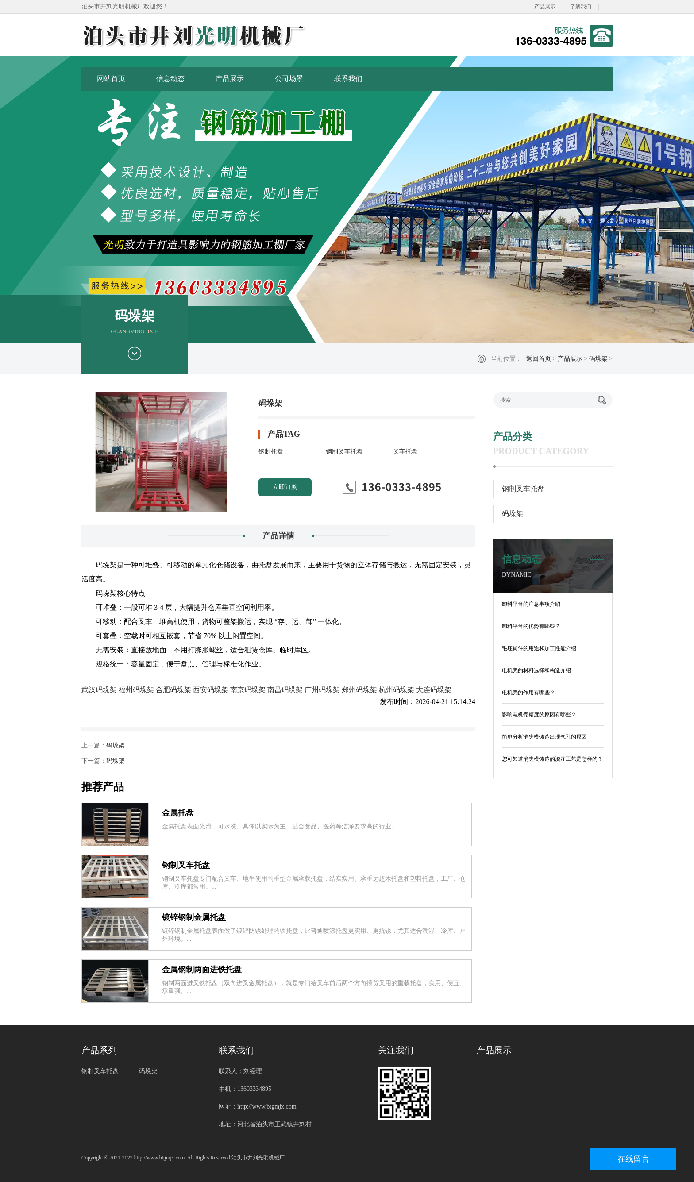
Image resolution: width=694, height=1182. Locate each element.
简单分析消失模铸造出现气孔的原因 (544, 737)
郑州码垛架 (359, 689)
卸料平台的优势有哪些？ (531, 626)
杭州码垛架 (396, 689)
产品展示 (544, 7)
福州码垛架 (136, 689)
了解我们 (580, 7)
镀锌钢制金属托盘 (194, 917)
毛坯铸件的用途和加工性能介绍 (539, 648)
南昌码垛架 (285, 689)
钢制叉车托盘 (344, 451)
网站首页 (111, 78)
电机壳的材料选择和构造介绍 (536, 670)
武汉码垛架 (99, 689)
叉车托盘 (405, 451)
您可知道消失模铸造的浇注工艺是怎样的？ (552, 759)
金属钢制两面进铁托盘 (202, 969)
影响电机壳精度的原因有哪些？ (539, 715)
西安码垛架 (210, 689)
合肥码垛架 (173, 689)
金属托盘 (178, 813)
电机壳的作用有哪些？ (528, 692)
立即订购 (285, 487)
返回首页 (538, 358)
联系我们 (348, 78)
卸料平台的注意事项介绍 (531, 604)
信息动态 (170, 78)
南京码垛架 (248, 689)
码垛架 (598, 358)
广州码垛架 (322, 689)
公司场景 (289, 78)
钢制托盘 (270, 451)
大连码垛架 (433, 689)
